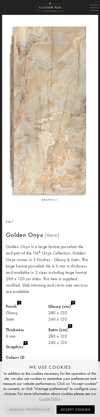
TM (10, 222)
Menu (94, 7)
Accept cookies (76, 409)
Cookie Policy (50, 398)
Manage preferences (30, 409)
